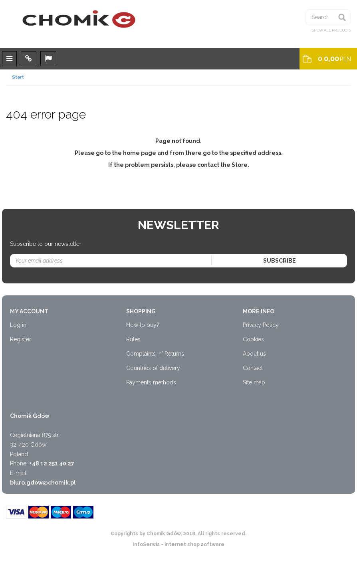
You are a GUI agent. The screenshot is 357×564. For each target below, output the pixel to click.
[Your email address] (111, 260)
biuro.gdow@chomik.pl (43, 482)
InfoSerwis (146, 544)
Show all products (331, 30)
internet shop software (194, 544)
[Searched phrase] (328, 17)
